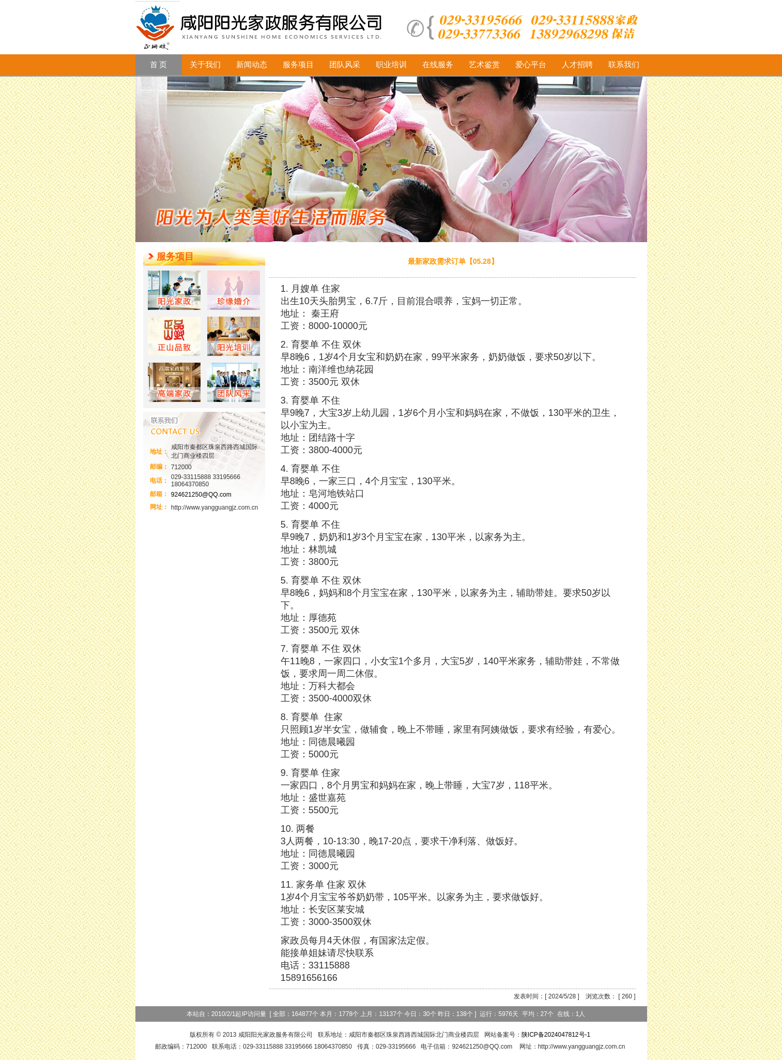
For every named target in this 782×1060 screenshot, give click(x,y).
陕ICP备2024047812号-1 (556, 1034)
